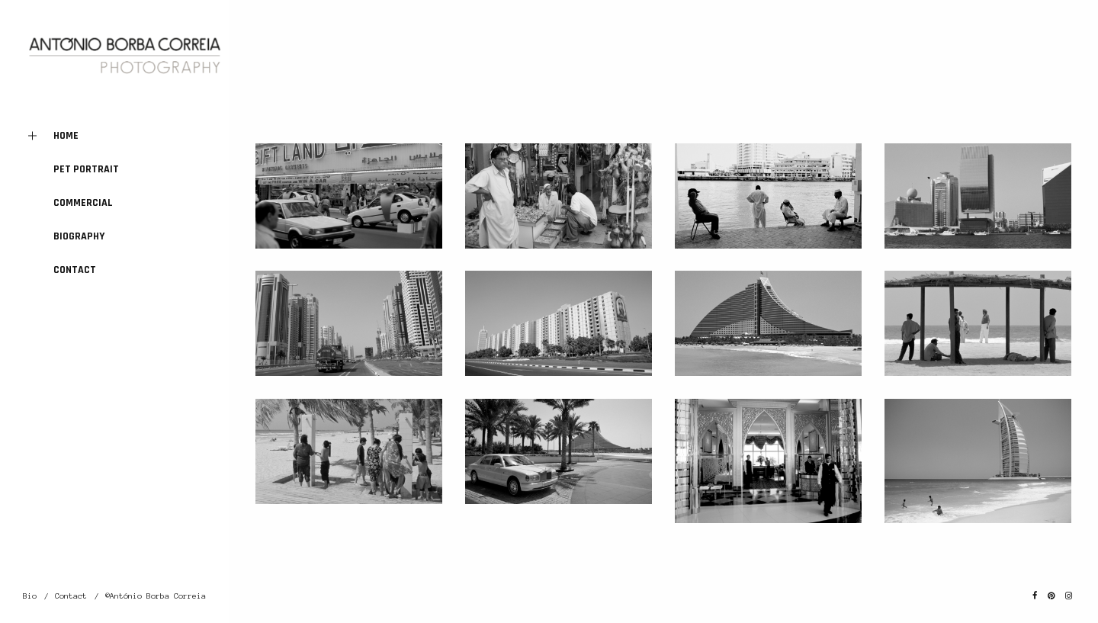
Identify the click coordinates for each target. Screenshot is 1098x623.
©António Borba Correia (155, 596)
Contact (74, 270)
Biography (78, 236)
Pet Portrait (86, 169)
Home (51, 136)
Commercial (83, 203)
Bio (30, 596)
